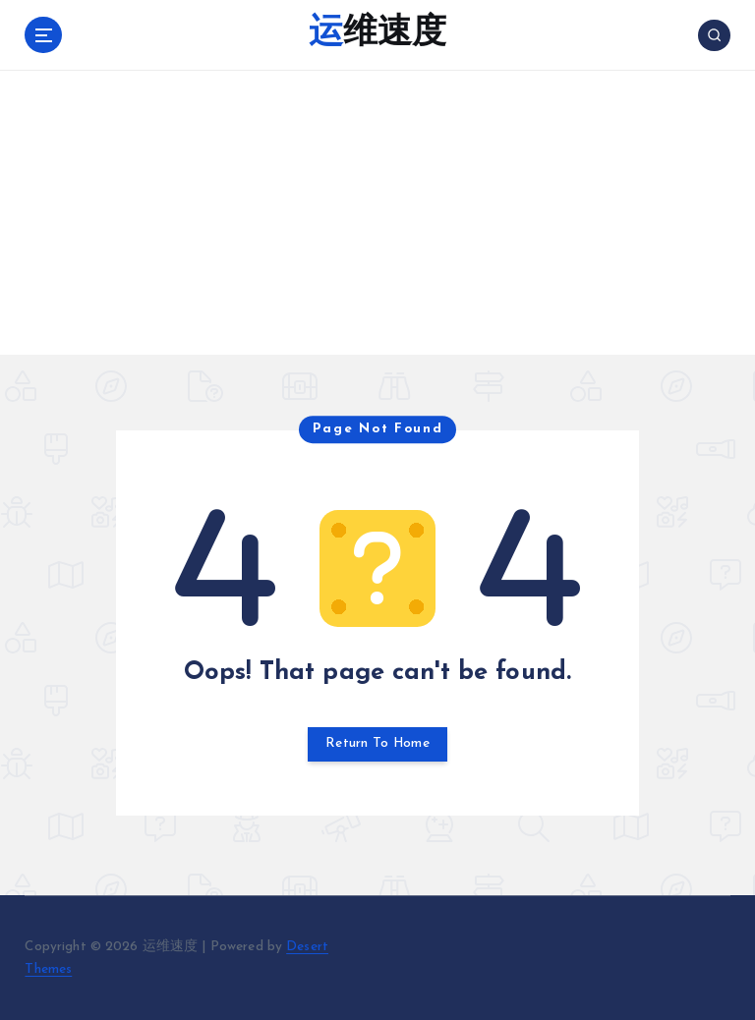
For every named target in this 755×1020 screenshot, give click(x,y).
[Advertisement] (377, 217)
